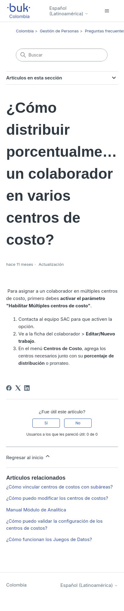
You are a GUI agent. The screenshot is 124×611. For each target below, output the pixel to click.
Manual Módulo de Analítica (36, 510)
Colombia (25, 30)
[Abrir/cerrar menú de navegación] (107, 11)
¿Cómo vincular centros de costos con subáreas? (59, 487)
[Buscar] (61, 55)
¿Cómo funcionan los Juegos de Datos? (49, 539)
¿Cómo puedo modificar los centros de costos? (57, 498)
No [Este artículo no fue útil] (77, 423)
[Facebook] (9, 388)
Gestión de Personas (59, 30)
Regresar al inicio (28, 456)
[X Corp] (18, 388)
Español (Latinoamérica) (68, 10)
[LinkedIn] (27, 388)
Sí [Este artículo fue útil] (46, 423)
